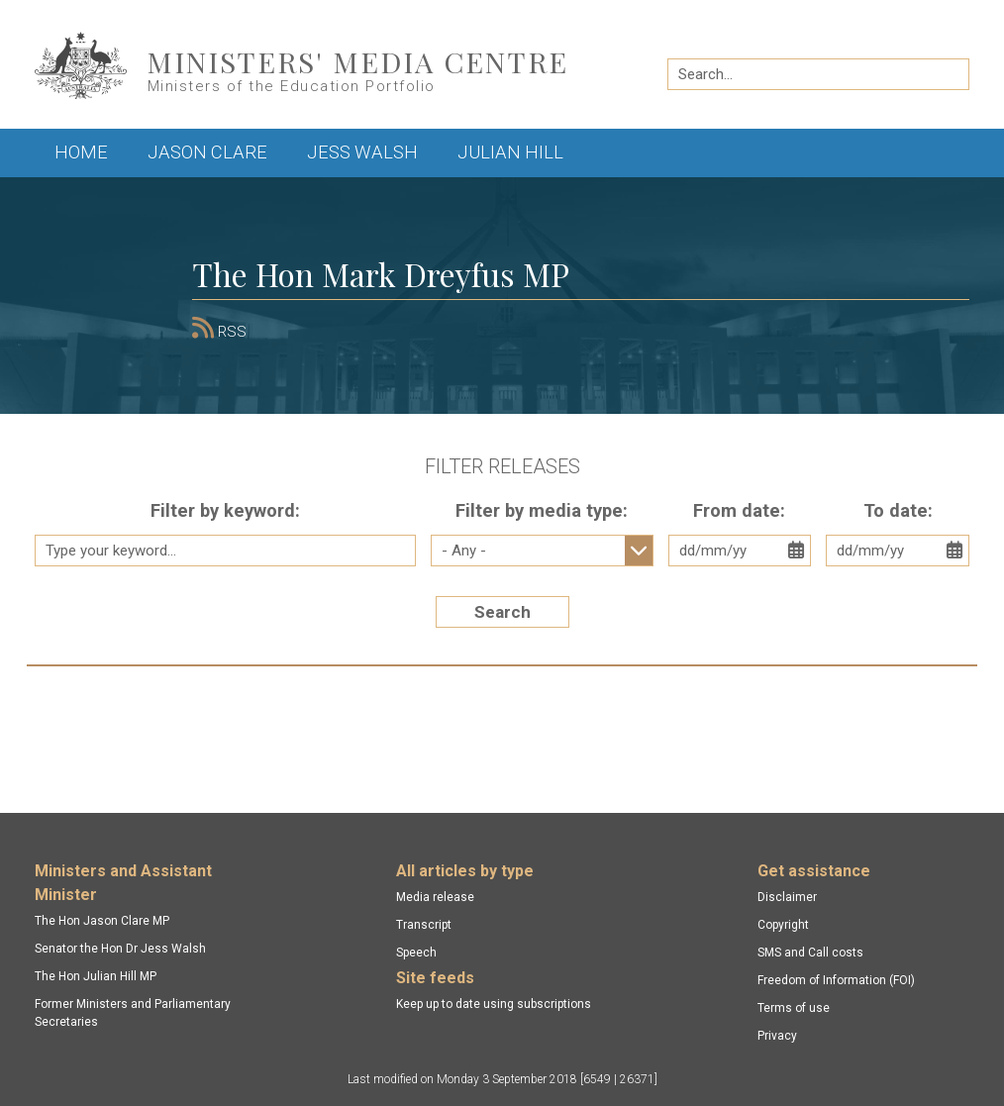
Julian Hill (510, 152)
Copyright (783, 925)
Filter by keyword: (225, 510)
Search (502, 612)
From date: (739, 510)
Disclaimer (787, 897)
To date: (898, 510)
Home (81, 152)
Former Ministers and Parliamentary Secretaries (133, 1013)
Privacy (777, 1036)
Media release (435, 897)
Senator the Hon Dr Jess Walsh (120, 948)
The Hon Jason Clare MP (102, 921)
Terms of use (793, 1008)
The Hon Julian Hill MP (95, 976)
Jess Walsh (362, 152)
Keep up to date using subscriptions (493, 1004)
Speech (416, 952)
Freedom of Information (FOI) (836, 980)
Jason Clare (207, 152)
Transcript (424, 925)
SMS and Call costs (810, 952)
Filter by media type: (541, 510)
